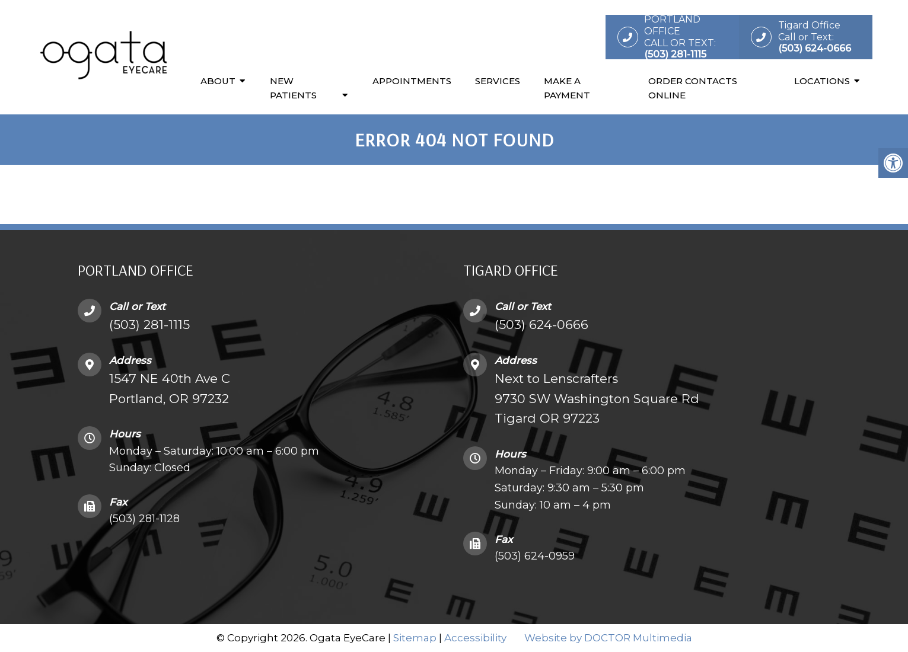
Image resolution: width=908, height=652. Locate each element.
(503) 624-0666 (541, 324)
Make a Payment (567, 88)
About (217, 81)
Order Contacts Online (692, 88)
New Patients (293, 88)
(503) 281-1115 (149, 324)
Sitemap (415, 638)
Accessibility (475, 638)
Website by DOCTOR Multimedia (608, 638)
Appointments (411, 81)
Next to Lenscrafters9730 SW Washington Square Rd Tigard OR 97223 (597, 398)
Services (497, 81)
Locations (822, 81)
